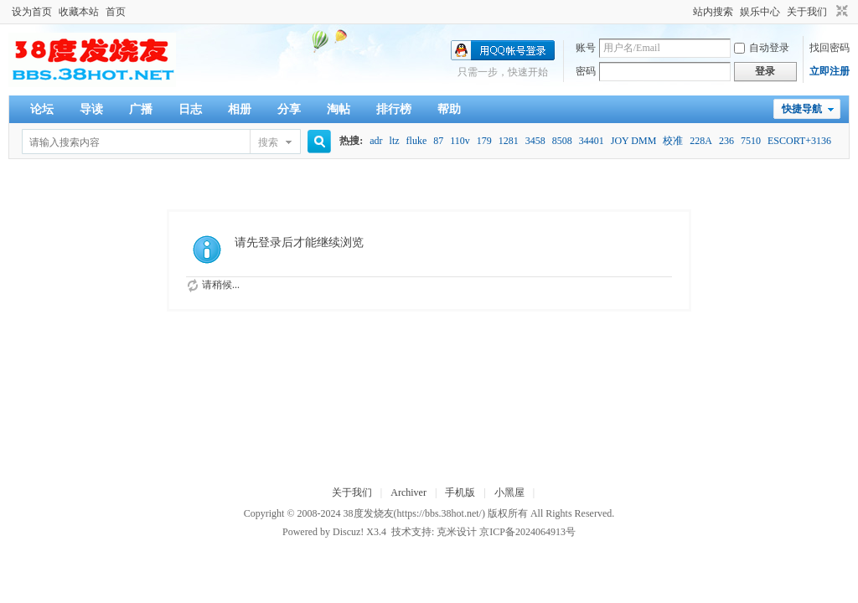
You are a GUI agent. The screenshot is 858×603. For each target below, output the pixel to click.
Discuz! (348, 532)
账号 (586, 48)
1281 (509, 141)
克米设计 (457, 532)
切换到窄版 (840, 11)
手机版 (460, 492)
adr (376, 141)
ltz (395, 141)
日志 (190, 109)
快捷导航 (802, 109)
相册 (239, 109)
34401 (591, 141)
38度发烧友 (369, 513)
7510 (751, 141)
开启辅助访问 (685, 11)
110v (460, 141)
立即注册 (829, 71)
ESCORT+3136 (799, 141)
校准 (673, 141)
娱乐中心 (760, 12)
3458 (535, 141)
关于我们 (807, 12)
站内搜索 (713, 12)
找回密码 (829, 48)
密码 (586, 71)
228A (701, 141)
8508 (562, 141)
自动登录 (761, 48)
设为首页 (32, 12)
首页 (116, 12)
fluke (416, 141)
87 (438, 141)
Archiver (408, 492)
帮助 (449, 109)
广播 (140, 109)
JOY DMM (634, 141)
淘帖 (338, 109)
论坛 (42, 109)
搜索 (268, 142)
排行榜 (393, 109)
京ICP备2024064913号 (527, 532)
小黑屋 (509, 492)
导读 (91, 109)
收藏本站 (79, 12)
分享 (289, 109)
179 (484, 141)
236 (726, 141)
